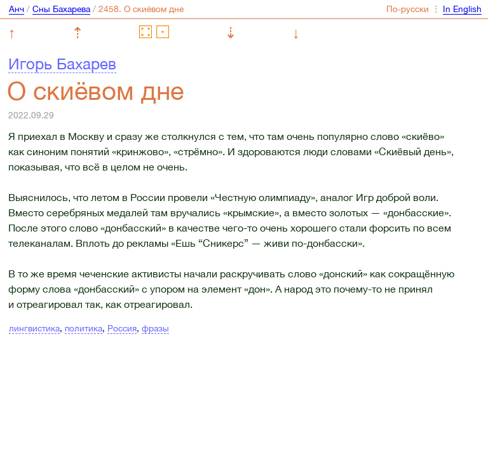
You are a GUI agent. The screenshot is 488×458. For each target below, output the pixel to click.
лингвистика (34, 328)
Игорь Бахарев (62, 64)
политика (83, 328)
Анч (16, 9)
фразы (155, 328)
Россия (122, 328)
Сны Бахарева (61, 9)
